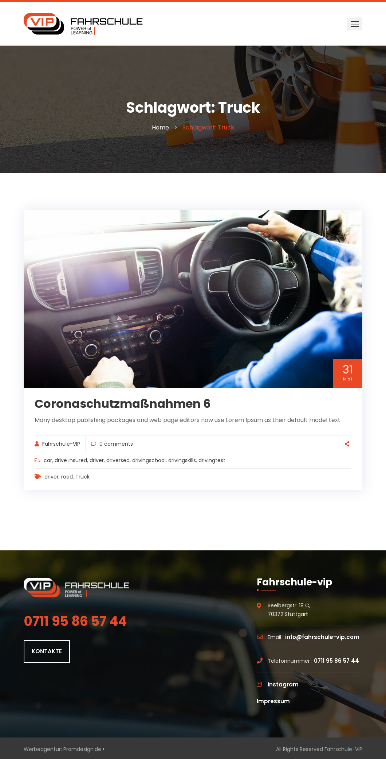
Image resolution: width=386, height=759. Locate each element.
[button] (354, 24)
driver (97, 460)
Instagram (283, 684)
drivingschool (149, 460)
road (67, 476)
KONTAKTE (47, 651)
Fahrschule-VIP (61, 444)
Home (160, 127)
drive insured (71, 460)
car (48, 460)
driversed (118, 460)
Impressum (273, 701)
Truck (82, 476)
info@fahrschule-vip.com (322, 637)
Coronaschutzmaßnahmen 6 (123, 403)
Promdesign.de (84, 749)
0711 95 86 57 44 (336, 661)
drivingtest (211, 460)
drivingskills (182, 460)
